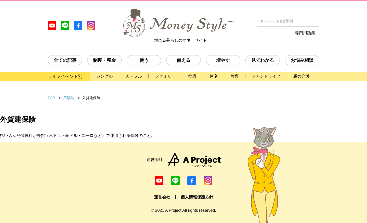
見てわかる (262, 60)
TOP (51, 98)
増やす (223, 60)
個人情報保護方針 (197, 197)
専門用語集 (305, 33)
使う (144, 60)
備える (183, 60)
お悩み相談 (302, 60)
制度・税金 (104, 60)
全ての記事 (65, 60)
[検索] (316, 21)
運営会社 (162, 197)
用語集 (68, 98)
